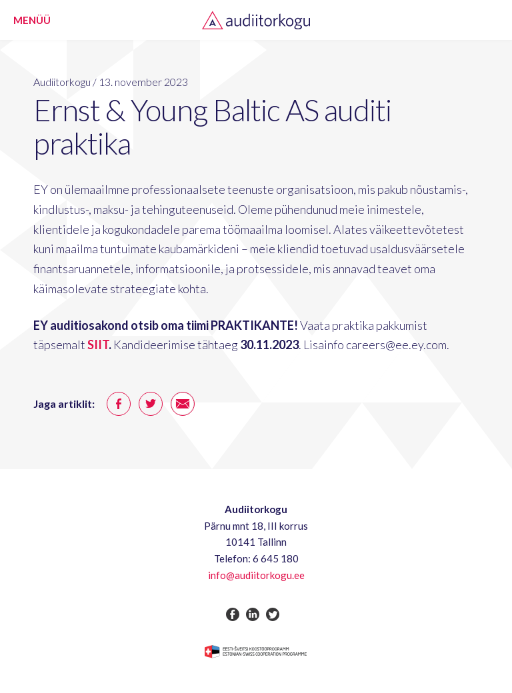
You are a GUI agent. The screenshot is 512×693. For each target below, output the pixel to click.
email (183, 404)
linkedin (252, 614)
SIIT (98, 344)
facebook (119, 404)
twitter (151, 404)
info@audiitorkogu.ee (256, 575)
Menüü (32, 20)
